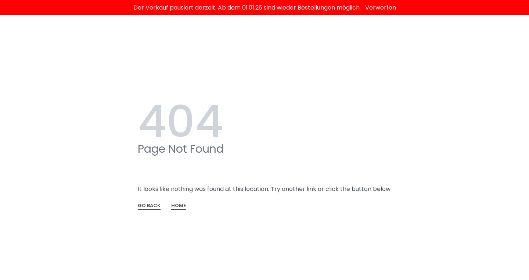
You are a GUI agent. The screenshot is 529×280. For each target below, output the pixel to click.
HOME (178, 206)
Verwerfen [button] (380, 7)
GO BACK (149, 206)
